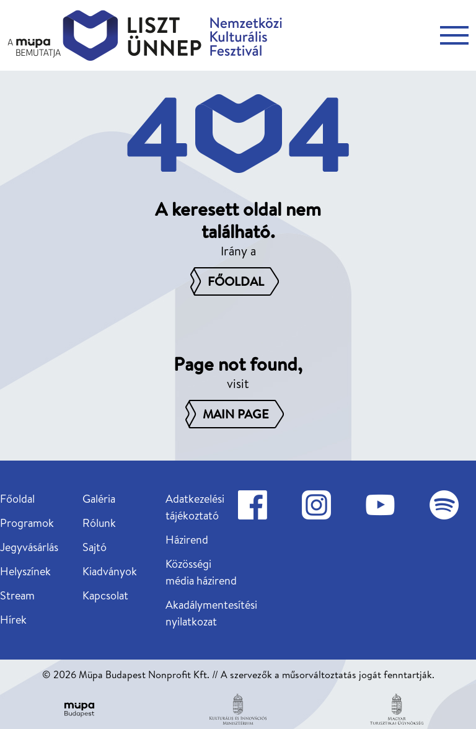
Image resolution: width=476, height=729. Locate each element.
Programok (27, 523)
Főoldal (17, 498)
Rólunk (99, 523)
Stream (17, 595)
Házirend (186, 539)
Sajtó (94, 547)
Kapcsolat (105, 595)
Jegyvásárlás (29, 547)
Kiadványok (109, 571)
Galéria (98, 498)
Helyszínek (25, 571)
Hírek (13, 619)
